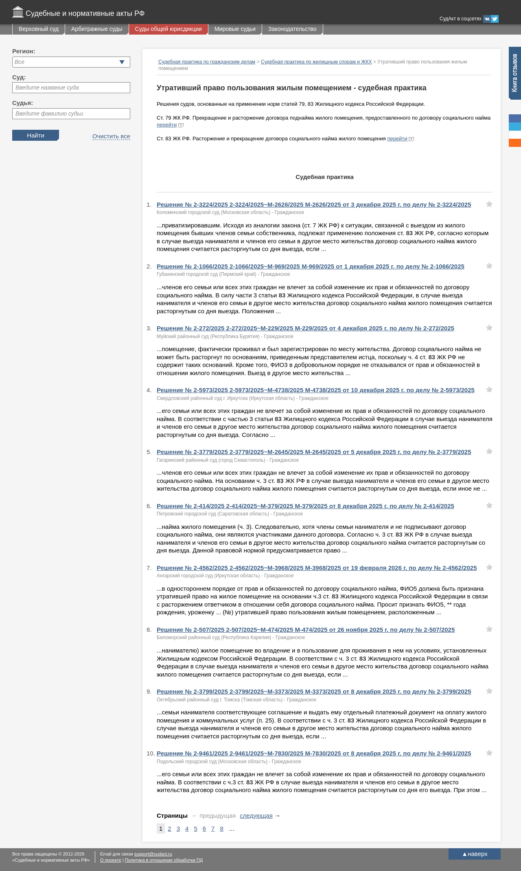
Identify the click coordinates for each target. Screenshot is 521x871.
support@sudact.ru (153, 853)
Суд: (19, 77)
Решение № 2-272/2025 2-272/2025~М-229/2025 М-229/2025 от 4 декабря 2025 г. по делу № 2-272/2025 (305, 328)
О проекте (110, 860)
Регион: (23, 51)
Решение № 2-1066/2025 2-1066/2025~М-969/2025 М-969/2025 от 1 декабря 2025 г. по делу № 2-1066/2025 (310, 266)
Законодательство (292, 29)
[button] (122, 62)
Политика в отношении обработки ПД (164, 860)
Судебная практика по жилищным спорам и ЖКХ (316, 62)
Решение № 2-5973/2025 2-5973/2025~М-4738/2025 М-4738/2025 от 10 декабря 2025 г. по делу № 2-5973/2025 (316, 389)
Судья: (22, 102)
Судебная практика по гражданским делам (206, 62)
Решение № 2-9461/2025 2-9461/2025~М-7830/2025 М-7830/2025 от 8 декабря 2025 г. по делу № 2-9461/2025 (314, 753)
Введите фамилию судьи (49, 113)
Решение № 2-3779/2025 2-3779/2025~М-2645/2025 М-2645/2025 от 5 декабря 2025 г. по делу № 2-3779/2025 (314, 451)
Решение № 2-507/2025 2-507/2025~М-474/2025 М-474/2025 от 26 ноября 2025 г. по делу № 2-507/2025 (306, 629)
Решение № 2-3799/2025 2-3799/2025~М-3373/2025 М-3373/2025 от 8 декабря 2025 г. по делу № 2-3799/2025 (314, 691)
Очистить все (111, 136)
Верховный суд (39, 29)
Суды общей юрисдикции (168, 29)
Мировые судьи (235, 29)
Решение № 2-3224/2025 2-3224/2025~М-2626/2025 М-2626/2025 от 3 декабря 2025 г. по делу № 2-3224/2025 (314, 204)
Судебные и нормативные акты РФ (85, 13)
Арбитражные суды (97, 29)
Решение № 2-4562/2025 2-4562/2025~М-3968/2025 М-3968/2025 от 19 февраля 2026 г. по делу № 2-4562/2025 (317, 567)
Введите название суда (47, 87)
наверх (474, 853)
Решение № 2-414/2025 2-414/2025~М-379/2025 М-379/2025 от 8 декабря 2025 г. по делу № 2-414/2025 (305, 505)
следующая (256, 815)
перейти (167, 125)
